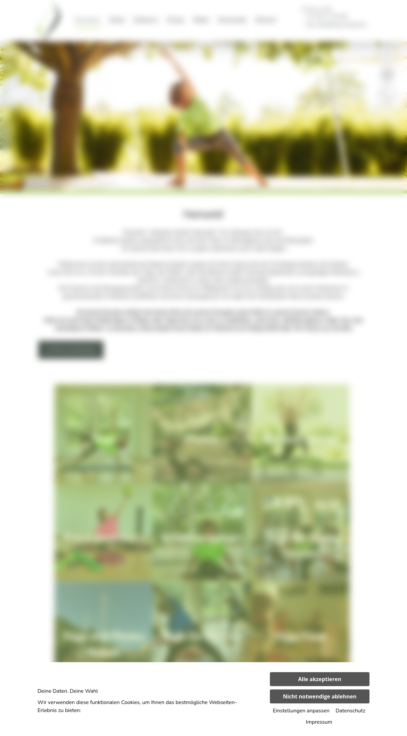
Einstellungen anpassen (301, 710)
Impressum (319, 722)
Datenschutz (351, 710)
